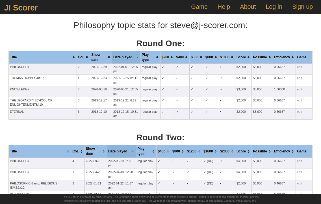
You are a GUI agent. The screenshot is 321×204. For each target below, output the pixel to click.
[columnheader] (43, 57)
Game (199, 6)
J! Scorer (20, 7)
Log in (274, 6)
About (248, 6)
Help (224, 6)
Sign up (302, 6)
